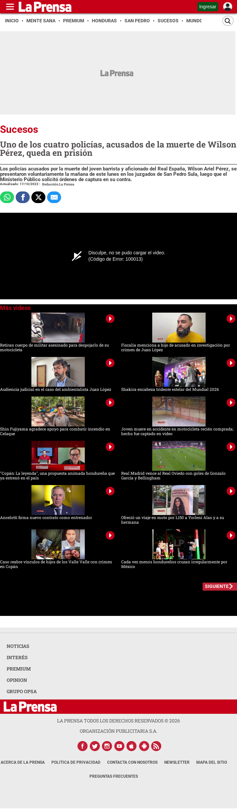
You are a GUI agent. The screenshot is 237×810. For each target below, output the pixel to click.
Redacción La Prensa (58, 184)
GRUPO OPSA (22, 691)
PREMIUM (19, 669)
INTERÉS (17, 657)
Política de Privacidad (75, 762)
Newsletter (177, 762)
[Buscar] (228, 21)
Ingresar (207, 6)
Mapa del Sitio (211, 762)
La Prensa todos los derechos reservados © (118, 720)
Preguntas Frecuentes (113, 776)
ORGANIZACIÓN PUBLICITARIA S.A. (118, 731)
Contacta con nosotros (132, 762)
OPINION (17, 680)
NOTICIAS (18, 646)
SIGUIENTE (217, 586)
